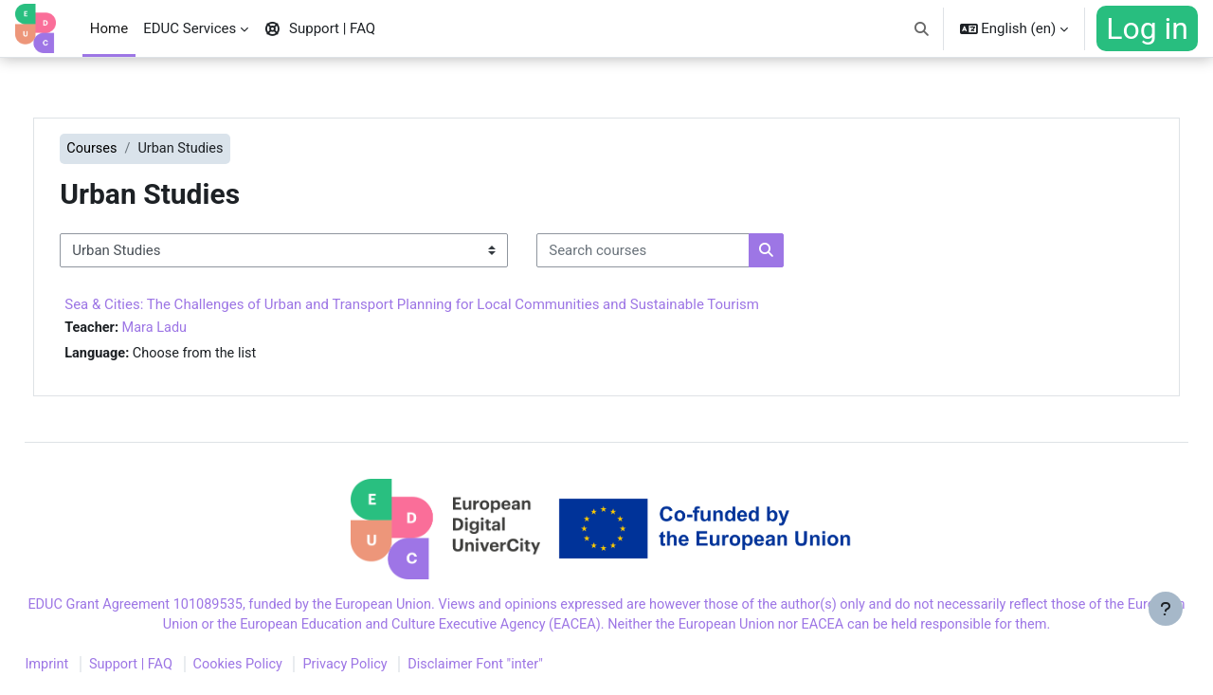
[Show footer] (1166, 648)
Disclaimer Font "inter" (532, 669)
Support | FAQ (176, 669)
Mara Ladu (197, 329)
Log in (1147, 28)
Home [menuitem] (109, 28)
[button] (921, 28)
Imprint (90, 669)
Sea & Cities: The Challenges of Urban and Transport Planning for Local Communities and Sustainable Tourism (452, 305)
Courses (133, 148)
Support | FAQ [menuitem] (319, 28)
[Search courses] (683, 251)
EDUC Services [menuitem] (189, 28)
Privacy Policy (397, 669)
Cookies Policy (286, 669)
